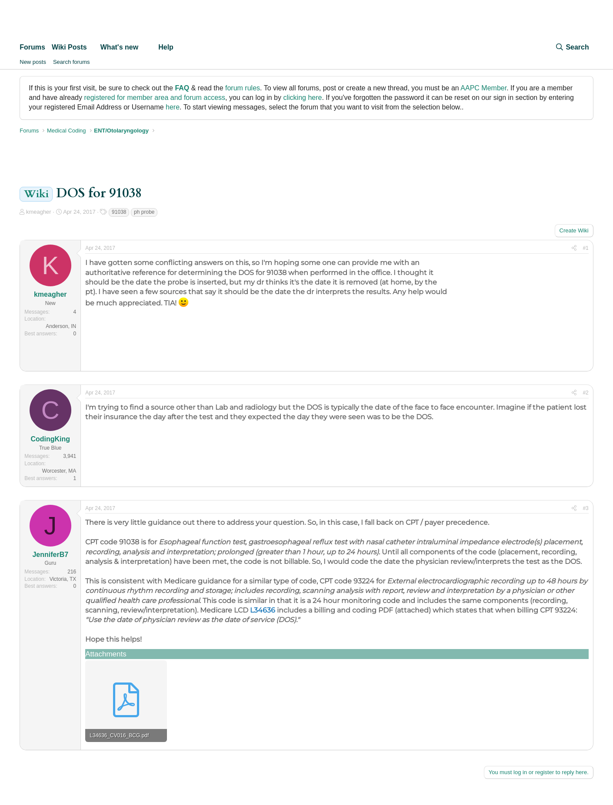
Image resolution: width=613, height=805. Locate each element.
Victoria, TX (63, 579)
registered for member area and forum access (154, 97)
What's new (119, 47)
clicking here (302, 97)
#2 (585, 393)
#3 (585, 508)
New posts (33, 62)
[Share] (574, 248)
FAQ (182, 88)
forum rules (242, 88)
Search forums (71, 62)
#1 (585, 248)
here (173, 107)
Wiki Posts (69, 47)
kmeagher (38, 212)
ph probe (144, 212)
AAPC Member (483, 88)
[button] (94, 47)
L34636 (262, 610)
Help (165, 47)
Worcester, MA (59, 471)
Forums (32, 47)
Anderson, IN (61, 326)
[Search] (571, 47)
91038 (119, 212)
